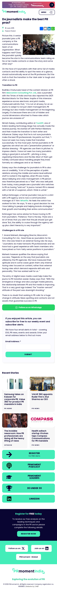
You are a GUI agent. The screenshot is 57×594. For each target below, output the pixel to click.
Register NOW (28, 533)
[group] (28, 5)
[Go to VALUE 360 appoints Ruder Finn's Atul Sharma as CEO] (42, 394)
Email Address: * (13, 341)
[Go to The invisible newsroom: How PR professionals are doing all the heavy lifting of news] (14, 430)
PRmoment (28, 557)
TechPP (39, 123)
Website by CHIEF (32, 586)
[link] (28, 5)
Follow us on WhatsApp (28, 307)
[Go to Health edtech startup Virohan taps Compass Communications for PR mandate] (42, 430)
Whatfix (24, 200)
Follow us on (17, 548)
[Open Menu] (47, 12)
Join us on (41, 548)
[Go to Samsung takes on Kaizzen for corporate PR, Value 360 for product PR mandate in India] (14, 394)
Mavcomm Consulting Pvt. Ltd (21, 93)
